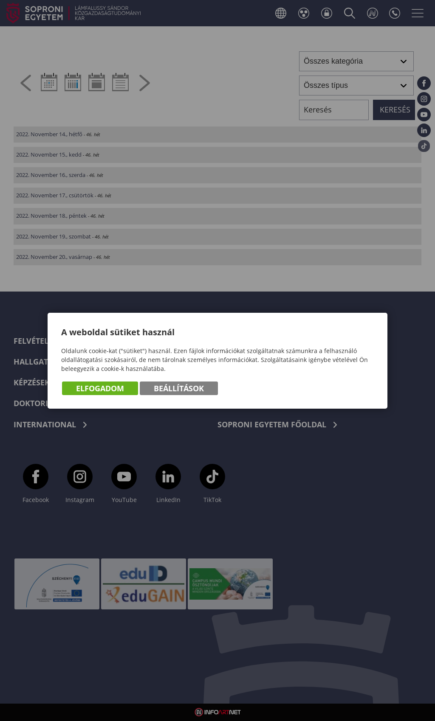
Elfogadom (100, 388)
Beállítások (179, 388)
